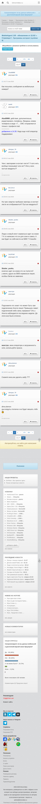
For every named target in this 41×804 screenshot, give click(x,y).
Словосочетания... (13, 608)
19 (2, 372)
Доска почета (7, 769)
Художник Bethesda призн (15, 579)
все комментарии (10, 632)
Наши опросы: (11, 641)
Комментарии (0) (10, 683)
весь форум (8, 618)
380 (29, 59)
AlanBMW (11, 72)
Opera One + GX (12, 506)
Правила (6, 779)
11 (2, 81)
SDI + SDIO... (11, 504)
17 (2, 300)
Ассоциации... (11, 605)
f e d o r (10, 331)
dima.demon (12, 363)
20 (2, 401)
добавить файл (12, 545)
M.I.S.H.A (11, 188)
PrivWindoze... (11, 537)
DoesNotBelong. (12, 540)
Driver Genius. (11, 523)
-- (20, 59)
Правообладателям (9, 781)
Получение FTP (8, 732)
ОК (23, 64)
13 (2, 158)
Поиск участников (8, 766)
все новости (8, 587)
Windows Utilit (11, 525)
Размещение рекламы (10, 774)
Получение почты (8, 729)
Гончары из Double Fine (15, 572)
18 (2, 340)
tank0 (10, 104)
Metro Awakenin (12, 502)
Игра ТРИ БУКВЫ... (13, 610)
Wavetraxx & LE (12, 521)
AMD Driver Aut (12, 530)
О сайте (5, 763)
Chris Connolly (11, 518)
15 (2, 229)
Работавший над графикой (15, 582)
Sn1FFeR (11, 254)
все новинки (8, 549)
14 (2, 197)
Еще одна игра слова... (14, 598)
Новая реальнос (12, 509)
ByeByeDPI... (11, 535)
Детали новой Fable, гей (15, 563)
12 (2, 113)
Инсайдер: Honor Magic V (15, 567)
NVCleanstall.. (11, 533)
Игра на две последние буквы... (17, 601)
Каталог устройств (8, 758)
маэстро (11, 291)
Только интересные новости (15, 483)
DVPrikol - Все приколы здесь (15, 480)
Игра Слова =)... (12, 603)
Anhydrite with (11, 516)
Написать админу (8, 776)
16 (2, 263)
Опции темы (7, 49)
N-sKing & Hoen (12, 513)
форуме (16, 595)
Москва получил (12, 499)
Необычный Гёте (12, 494)
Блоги (5, 761)
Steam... (9, 497)
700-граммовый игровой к (15, 574)
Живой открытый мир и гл (15, 570)
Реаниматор (7, 756)
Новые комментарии (14, 626)
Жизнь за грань (12, 511)
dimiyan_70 (12, 149)
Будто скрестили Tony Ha (15, 577)
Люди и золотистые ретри (15, 565)
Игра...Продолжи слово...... (15, 613)
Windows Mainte (12, 528)
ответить (33, 95)
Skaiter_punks (13, 220)
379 (24, 59)
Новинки (9, 492)
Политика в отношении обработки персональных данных (20, 802)
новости (19, 557)
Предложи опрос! (22, 683)
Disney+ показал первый (15, 560)
